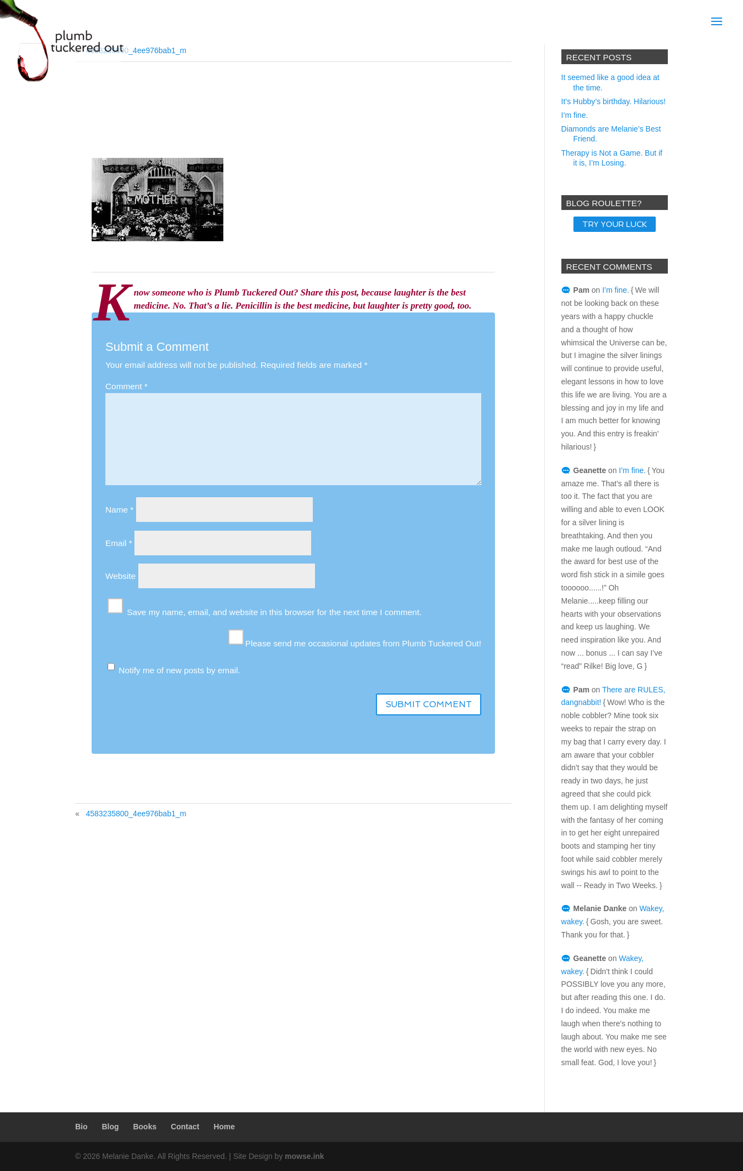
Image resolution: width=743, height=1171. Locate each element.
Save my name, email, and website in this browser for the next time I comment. (274, 612)
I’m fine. (574, 115)
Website (120, 576)
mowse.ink (304, 1156)
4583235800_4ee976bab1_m (136, 813)
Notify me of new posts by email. (179, 670)
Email (118, 543)
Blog (110, 1126)
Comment (126, 386)
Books (144, 1126)
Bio (81, 1126)
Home (224, 1126)
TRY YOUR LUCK (614, 224)
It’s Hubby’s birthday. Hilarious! (613, 101)
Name (119, 509)
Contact (185, 1126)
